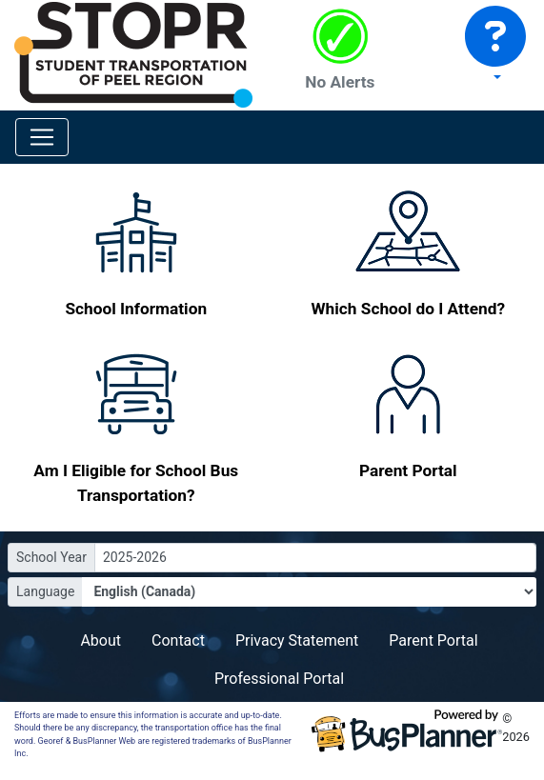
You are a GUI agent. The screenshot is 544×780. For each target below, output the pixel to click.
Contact (178, 640)
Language (45, 591)
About (100, 640)
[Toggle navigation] (42, 137)
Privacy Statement (296, 640)
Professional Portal (279, 679)
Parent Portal (433, 640)
